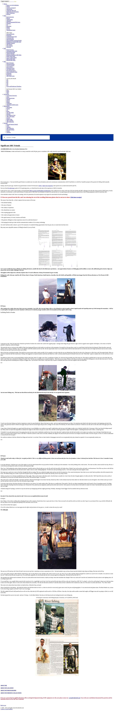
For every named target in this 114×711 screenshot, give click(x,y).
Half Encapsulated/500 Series (13, 22)
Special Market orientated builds (14, 40)
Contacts (8, 127)
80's (7, 85)
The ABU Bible (10, 112)
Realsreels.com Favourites (12, 11)
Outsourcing (9, 9)
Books (7, 111)
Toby (7, 93)
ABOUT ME (4, 685)
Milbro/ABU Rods (10, 59)
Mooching (8, 26)
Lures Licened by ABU (11, 72)
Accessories (6, 94)
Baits (4, 61)
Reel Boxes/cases (10, 98)
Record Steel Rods (10, 52)
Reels (4, 15)
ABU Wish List (10, 128)
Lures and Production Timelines (13, 86)
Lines (7, 97)
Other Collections (10, 13)
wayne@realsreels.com (74, 697)
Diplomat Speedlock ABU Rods (13, 55)
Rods (4, 48)
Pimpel (8, 27)
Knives (8, 100)
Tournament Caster (10, 30)
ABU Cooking (9, 120)
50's (7, 81)
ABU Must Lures (10, 76)
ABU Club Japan (10, 116)
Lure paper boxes (10, 69)
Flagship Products (10, 43)
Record (8, 18)
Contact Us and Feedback (7, 709)
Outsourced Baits (10, 64)
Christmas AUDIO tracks (12, 104)
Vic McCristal (11, 188)
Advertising (9, 107)
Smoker (8, 99)
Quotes (8, 131)
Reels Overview (10, 17)
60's (7, 82)
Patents (8, 6)
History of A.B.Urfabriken (12, 5)
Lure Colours (9, 66)
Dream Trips (9, 119)
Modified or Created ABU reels (13, 42)
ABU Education (10, 121)
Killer (7, 91)
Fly (7, 24)
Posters (8, 108)
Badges (8, 102)
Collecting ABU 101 (11, 10)
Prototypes (8, 35)
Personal (5, 123)
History (5, 4)
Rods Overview (10, 49)
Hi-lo (7, 90)
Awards (8, 117)
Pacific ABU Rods (10, 56)
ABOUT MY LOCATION (7, 688)
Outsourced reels (10, 34)
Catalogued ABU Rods (11, 51)
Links (7, 125)
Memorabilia (6, 106)
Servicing (8, 47)
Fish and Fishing (10, 129)
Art (7, 110)
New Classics (9, 45)
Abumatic (8, 21)
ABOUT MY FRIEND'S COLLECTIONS (11, 693)
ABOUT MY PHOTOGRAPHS (8, 690)
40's (7, 79)
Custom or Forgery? (11, 7)
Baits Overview (10, 62)
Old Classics (9, 44)
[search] (26, 137)
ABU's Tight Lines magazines (46, 185)
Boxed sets (8, 74)
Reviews (8, 14)
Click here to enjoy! (76, 197)
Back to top (3, 705)
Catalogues (9, 103)
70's (7, 83)
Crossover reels (10, 38)
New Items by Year (10, 115)
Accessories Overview (11, 95)
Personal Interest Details (12, 124)
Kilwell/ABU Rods (10, 60)
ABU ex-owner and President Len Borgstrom (40, 190)
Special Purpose (10, 39)
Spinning (8, 23)
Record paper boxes (11, 70)
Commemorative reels (11, 36)
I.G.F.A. (8, 28)
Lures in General (10, 65)
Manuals (8, 114)
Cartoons (8, 132)
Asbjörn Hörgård (10, 53)
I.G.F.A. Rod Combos (11, 57)
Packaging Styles (10, 68)
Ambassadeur (9, 19)
